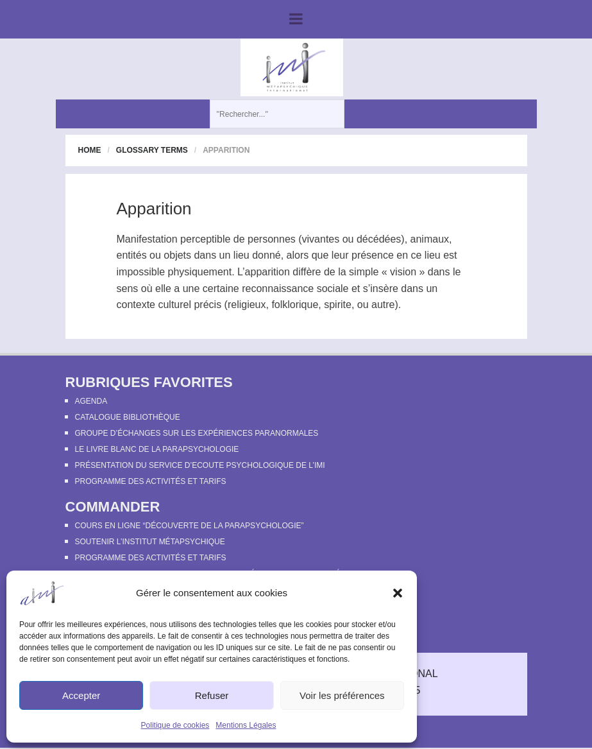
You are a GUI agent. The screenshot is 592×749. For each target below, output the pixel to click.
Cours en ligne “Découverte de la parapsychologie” (189, 525)
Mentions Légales (246, 725)
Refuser (212, 695)
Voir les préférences (342, 695)
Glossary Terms (152, 150)
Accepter (81, 695)
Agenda (91, 401)
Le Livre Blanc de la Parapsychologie (157, 449)
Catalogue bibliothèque (127, 417)
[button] (397, 593)
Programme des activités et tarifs (150, 481)
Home (89, 150)
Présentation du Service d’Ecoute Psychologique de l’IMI (200, 465)
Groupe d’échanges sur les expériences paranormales (197, 433)
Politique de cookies (175, 725)
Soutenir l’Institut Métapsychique (150, 541)
